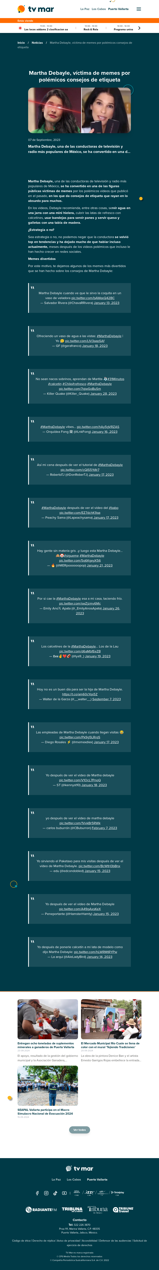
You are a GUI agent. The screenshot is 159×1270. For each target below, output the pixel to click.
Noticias (38, 42)
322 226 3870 (82, 1225)
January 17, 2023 (101, 474)
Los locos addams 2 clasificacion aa (46, 29)
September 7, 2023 (106, 699)
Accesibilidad (89, 1241)
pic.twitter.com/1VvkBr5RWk (79, 823)
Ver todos (79, 1130)
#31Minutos (115, 378)
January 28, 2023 (103, 393)
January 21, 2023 (100, 565)
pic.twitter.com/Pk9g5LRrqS (79, 737)
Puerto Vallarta (97, 1179)
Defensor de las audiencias (115, 1241)
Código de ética (21, 1241)
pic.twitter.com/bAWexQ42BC (93, 298)
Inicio (21, 42)
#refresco (79, 383)
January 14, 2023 (99, 956)
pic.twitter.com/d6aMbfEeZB (80, 651)
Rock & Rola (91, 29)
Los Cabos (74, 1179)
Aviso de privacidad (68, 1241)
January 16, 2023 (104, 431)
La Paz (56, 1179)
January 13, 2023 (106, 302)
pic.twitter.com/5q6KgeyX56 (80, 560)
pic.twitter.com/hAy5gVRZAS (98, 426)
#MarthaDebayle (109, 336)
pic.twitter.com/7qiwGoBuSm (80, 388)
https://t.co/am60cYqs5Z (80, 694)
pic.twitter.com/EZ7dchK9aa (79, 512)
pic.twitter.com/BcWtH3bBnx (99, 866)
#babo (113, 507)
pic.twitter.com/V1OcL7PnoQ (80, 780)
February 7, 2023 (104, 828)
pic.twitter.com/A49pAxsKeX (80, 908)
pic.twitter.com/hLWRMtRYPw (95, 951)
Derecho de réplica (43, 1241)
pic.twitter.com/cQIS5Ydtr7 (80, 469)
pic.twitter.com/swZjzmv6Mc (80, 603)
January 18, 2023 (95, 345)
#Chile (67, 383)
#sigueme (71, 555)
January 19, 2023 (97, 656)
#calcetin (55, 383)
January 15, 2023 (97, 870)
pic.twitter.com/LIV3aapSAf (84, 340)
